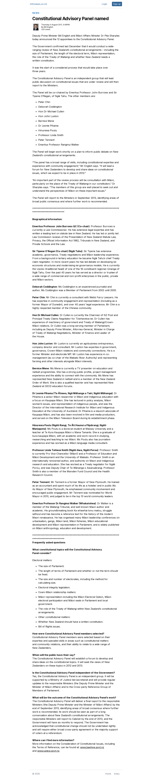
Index (117, 773)
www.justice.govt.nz (48, 750)
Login (104, 4)
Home (108, 773)
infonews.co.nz (38, 4)
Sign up (117, 4)
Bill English (48, 27)
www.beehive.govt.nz (92, 747)
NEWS (36, 13)
